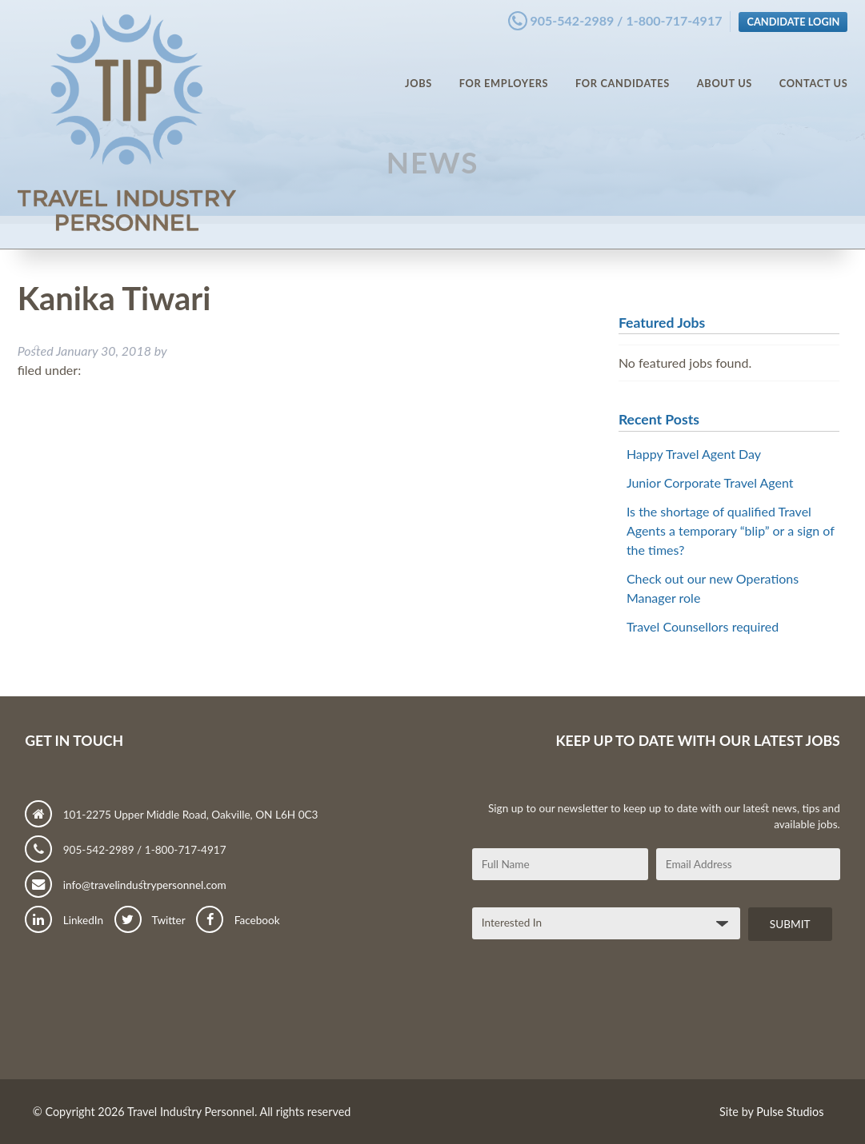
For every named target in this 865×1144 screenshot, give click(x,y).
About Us (724, 72)
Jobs (418, 72)
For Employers (504, 72)
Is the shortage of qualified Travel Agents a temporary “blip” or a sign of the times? (731, 530)
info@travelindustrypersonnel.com (125, 885)
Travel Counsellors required (703, 626)
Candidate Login (793, 18)
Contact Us (813, 72)
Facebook (237, 920)
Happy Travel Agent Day (694, 453)
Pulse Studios (789, 1111)
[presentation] (593, 1016)
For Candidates (622, 72)
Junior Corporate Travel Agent (710, 482)
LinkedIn (64, 920)
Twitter (150, 920)
